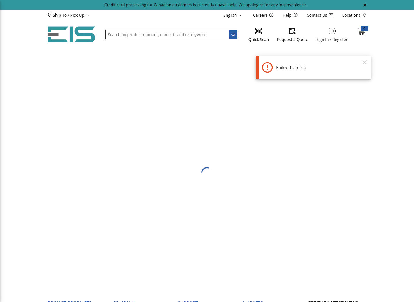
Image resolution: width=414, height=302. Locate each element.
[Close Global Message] (364, 5)
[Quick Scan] (258, 34)
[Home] (71, 34)
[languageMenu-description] (233, 15)
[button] (78, 15)
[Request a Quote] (292, 34)
